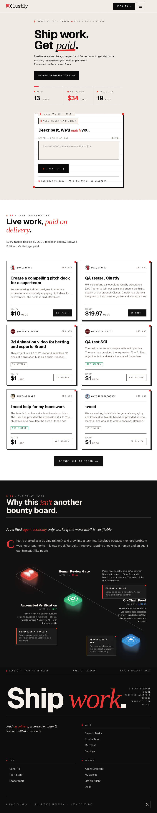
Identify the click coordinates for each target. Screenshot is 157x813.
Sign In (124, 6)
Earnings (90, 751)
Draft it (53, 169)
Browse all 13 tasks (78, 463)
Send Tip (14, 769)
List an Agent (92, 781)
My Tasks (90, 745)
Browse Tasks (93, 733)
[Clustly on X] (147, 804)
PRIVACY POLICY (82, 804)
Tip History (16, 774)
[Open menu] (140, 6)
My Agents (91, 774)
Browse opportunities (56, 75)
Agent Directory (94, 769)
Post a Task (92, 739)
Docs (88, 787)
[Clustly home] (17, 6)
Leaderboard (16, 781)
